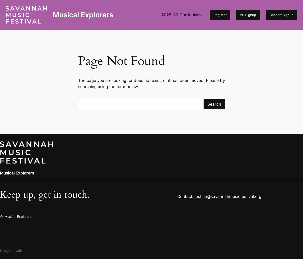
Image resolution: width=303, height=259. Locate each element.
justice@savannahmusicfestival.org (228, 196)
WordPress (31, 251)
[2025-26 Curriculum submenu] (203, 15)
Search (214, 104)
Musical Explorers (83, 14)
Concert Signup (281, 15)
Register (220, 15)
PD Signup (248, 15)
